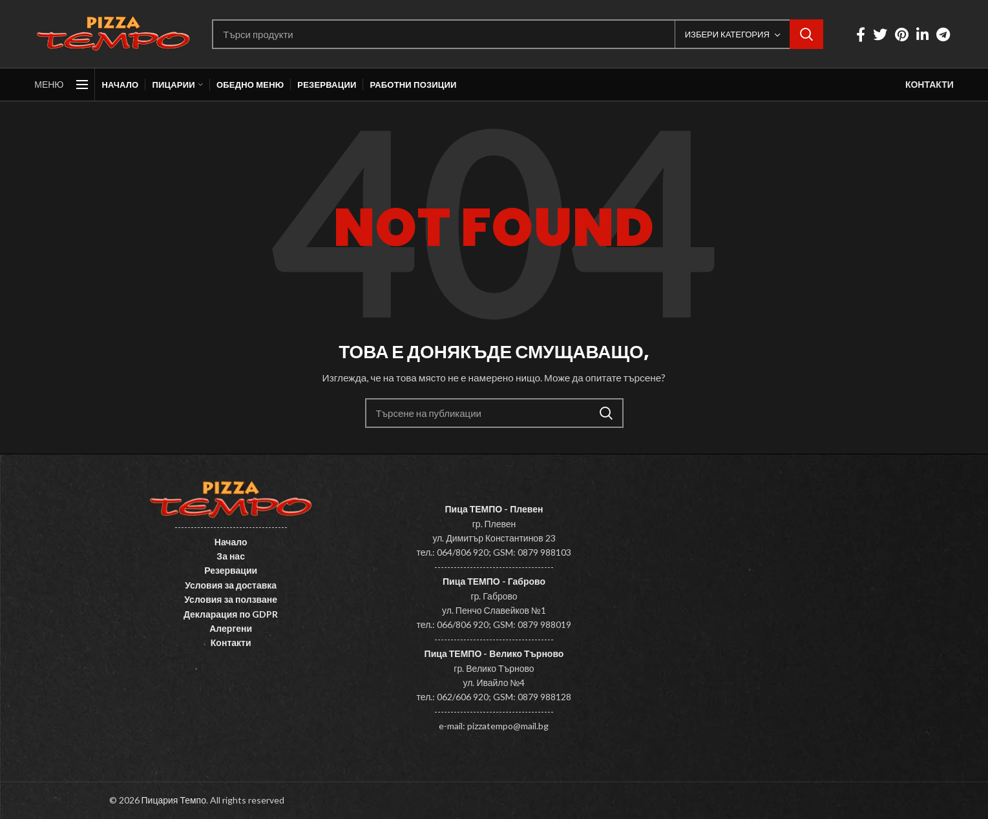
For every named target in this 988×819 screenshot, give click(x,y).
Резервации (230, 570)
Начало (231, 541)
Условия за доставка (231, 585)
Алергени (230, 628)
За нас (230, 556)
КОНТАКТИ (929, 84)
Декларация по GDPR (231, 614)
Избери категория (727, 34)
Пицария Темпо (174, 799)
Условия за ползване (230, 599)
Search (806, 34)
